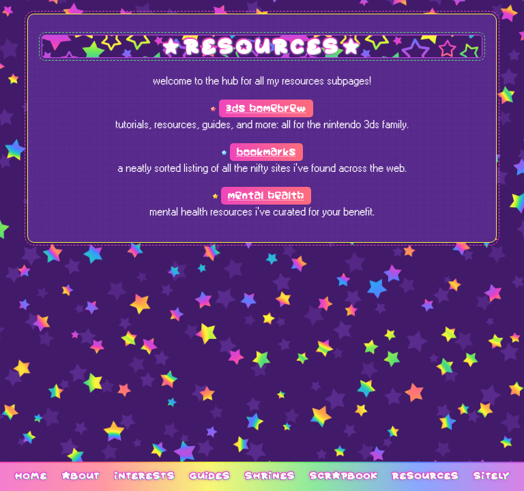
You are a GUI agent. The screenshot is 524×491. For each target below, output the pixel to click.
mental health (266, 196)
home (30, 475)
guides (209, 475)
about (80, 475)
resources (425, 475)
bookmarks (266, 152)
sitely (491, 475)
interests (144, 475)
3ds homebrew (266, 108)
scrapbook (343, 475)
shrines (269, 475)
